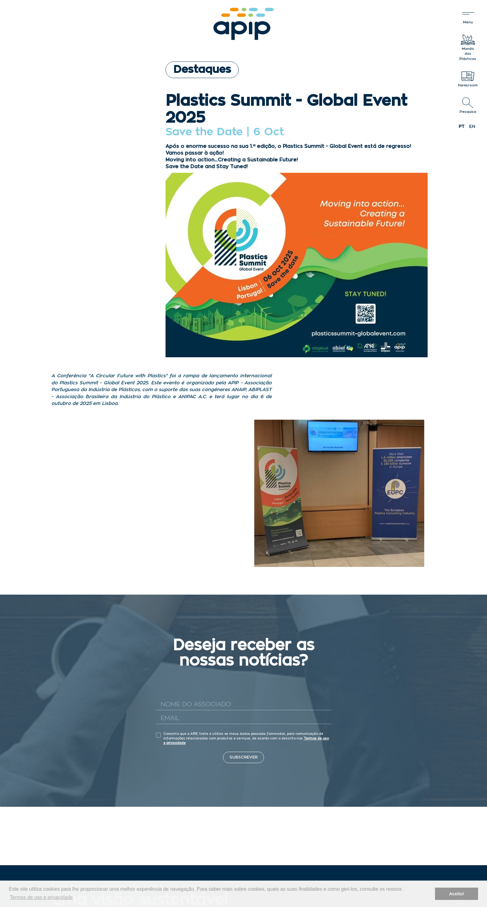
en (472, 127)
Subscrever (243, 757)
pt (462, 127)
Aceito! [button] (456, 893)
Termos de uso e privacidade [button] (41, 897)
